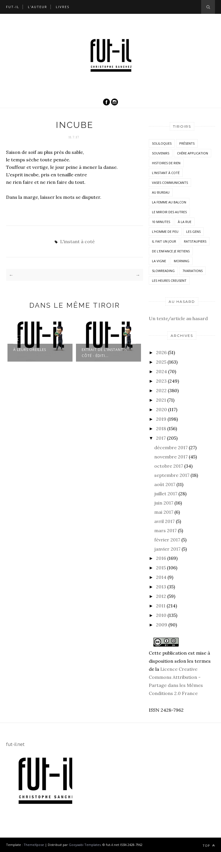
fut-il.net (15, 744)
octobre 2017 (168, 466)
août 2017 (164, 484)
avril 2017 (164, 521)
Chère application (192, 153)
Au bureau (160, 192)
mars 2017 (165, 530)
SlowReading (163, 271)
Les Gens (193, 231)
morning (181, 261)
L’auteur (37, 7)
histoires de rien (166, 163)
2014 (161, 577)
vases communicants (170, 182)
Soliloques (162, 143)
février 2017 (167, 540)
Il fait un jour (164, 241)
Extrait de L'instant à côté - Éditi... (104, 352)
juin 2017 (163, 503)
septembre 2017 (171, 475)
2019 (161, 419)
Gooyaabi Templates (85, 844)
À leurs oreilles (29, 349)
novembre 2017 (171, 457)
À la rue (184, 222)
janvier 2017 (167, 549)
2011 (160, 606)
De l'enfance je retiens (171, 251)
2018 (161, 428)
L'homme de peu (165, 231)
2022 (161, 390)
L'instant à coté (77, 241)
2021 (161, 400)
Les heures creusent (169, 280)
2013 (161, 587)
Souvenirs (160, 153)
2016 (161, 558)
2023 (161, 381)
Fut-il (12, 7)
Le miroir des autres (169, 212)
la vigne (159, 261)
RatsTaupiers (195, 241)
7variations (192, 271)
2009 (161, 625)
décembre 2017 (171, 447)
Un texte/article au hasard (178, 318)
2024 (161, 371)
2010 (161, 615)
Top (209, 845)
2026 (161, 352)
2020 (161, 409)
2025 (161, 362)
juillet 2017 (165, 493)
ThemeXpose (34, 844)
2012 (161, 596)
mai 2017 (163, 512)
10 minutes (161, 222)
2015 (161, 567)
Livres (62, 7)
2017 (161, 438)
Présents (187, 143)
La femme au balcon (169, 202)
